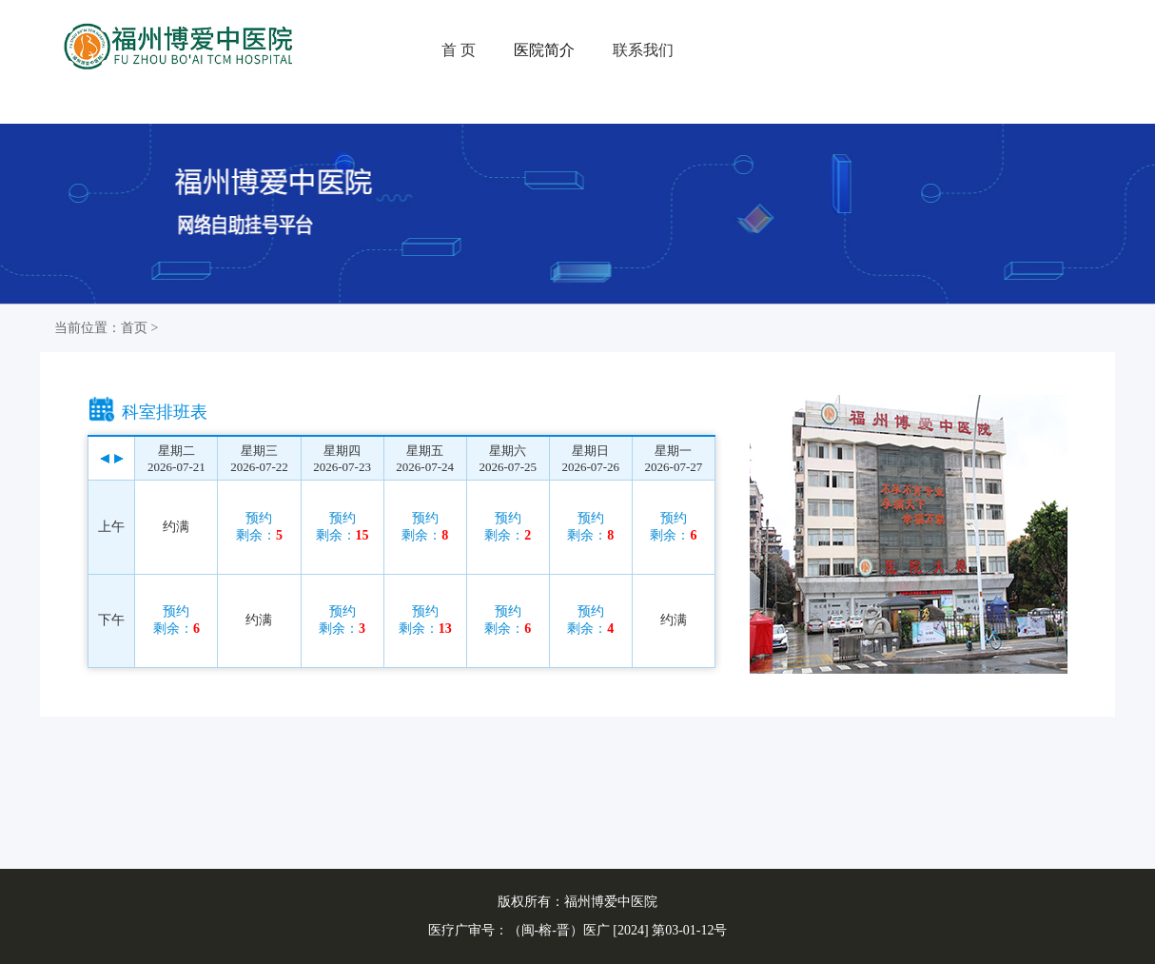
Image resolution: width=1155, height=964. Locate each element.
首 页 (458, 50)
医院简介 (544, 50)
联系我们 (643, 50)
